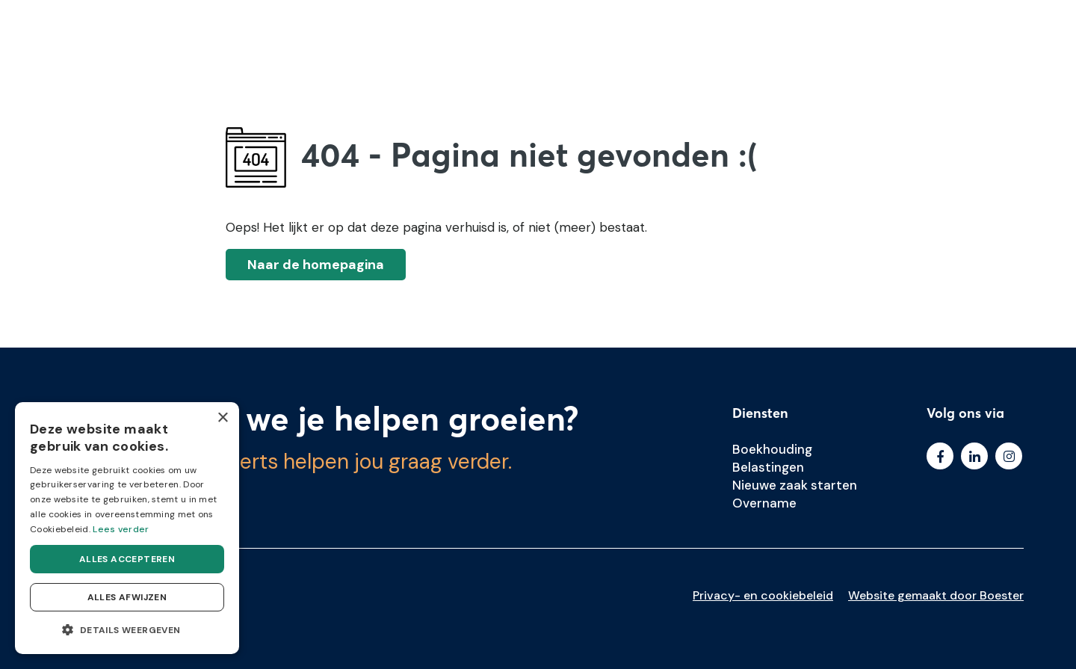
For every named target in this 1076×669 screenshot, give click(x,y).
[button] (127, 630)
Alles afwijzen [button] (127, 597)
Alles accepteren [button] (127, 559)
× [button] (222, 418)
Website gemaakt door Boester (936, 595)
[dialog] (127, 528)
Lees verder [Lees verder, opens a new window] (121, 529)
